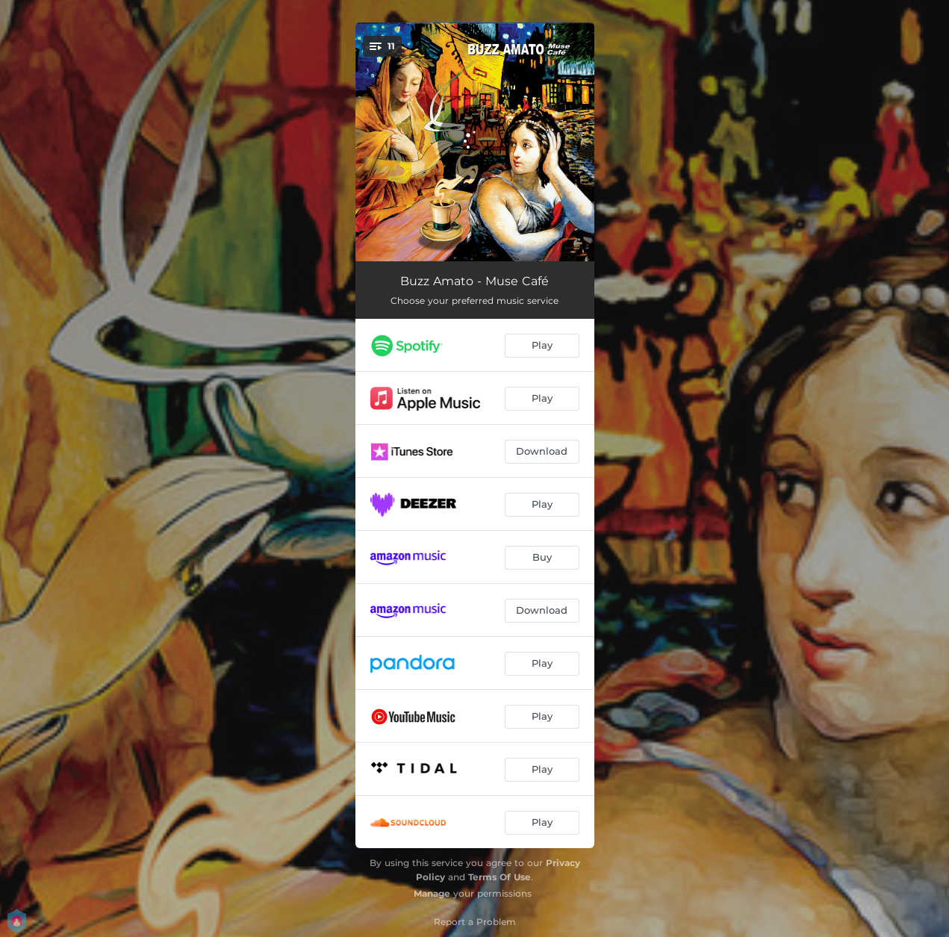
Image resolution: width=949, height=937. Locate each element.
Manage (432, 893)
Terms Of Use (499, 876)
